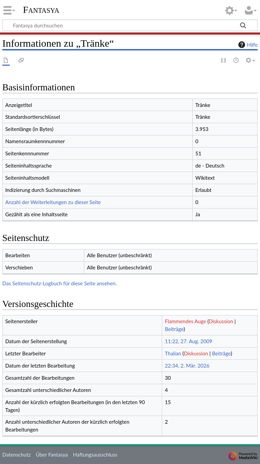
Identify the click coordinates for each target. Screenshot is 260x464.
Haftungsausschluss (95, 454)
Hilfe (247, 44)
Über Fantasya (52, 454)
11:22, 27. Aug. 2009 (188, 341)
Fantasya (41, 10)
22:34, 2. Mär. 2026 (187, 365)
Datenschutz (16, 454)
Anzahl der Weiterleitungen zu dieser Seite (53, 202)
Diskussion (221, 321)
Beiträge (174, 329)
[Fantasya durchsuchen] (130, 25)
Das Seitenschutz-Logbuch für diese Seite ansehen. (59, 283)
